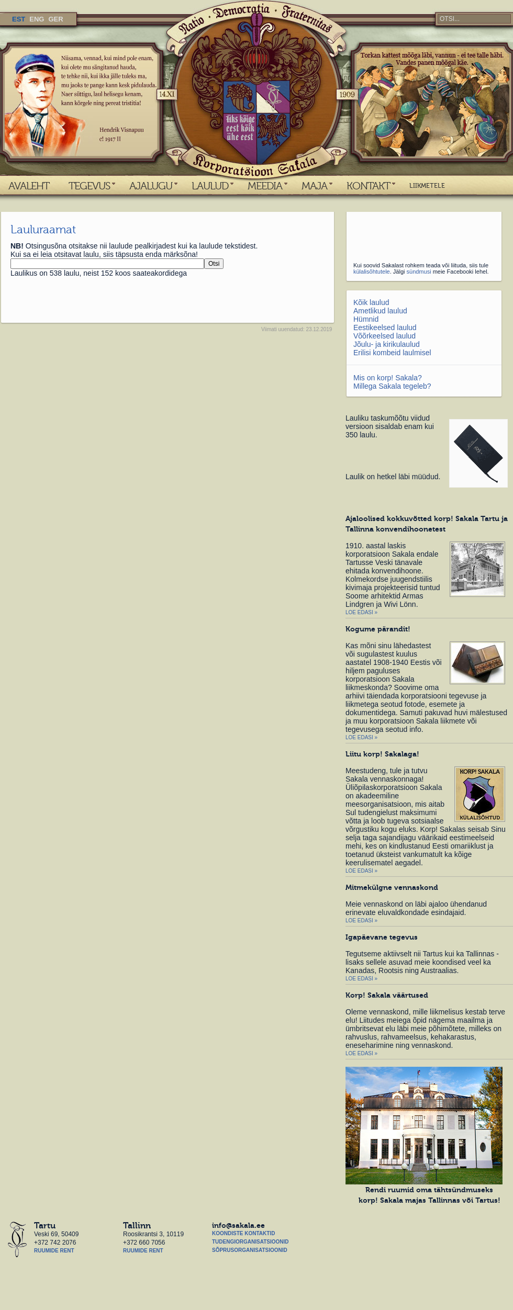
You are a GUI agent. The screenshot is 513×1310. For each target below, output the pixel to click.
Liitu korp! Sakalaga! (382, 754)
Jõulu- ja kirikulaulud (386, 344)
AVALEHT (28, 185)
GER (55, 19)
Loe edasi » (361, 612)
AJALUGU (150, 185)
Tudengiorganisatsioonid (250, 1242)
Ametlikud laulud (380, 311)
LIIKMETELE (427, 185)
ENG (36, 19)
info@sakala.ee (238, 1225)
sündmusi (419, 271)
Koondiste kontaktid (243, 1233)
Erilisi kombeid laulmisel (392, 352)
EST (18, 19)
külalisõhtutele (371, 271)
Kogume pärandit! (377, 629)
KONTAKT (368, 185)
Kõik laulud (371, 302)
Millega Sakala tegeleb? (392, 386)
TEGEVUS (89, 185)
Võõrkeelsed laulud (384, 336)
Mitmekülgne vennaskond (391, 887)
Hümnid (365, 319)
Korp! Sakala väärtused (386, 995)
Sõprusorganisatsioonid (249, 1250)
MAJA (314, 185)
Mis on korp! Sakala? (387, 378)
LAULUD (210, 185)
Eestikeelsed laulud (385, 327)
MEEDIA (265, 185)
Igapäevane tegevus (381, 937)
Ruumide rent (54, 1250)
